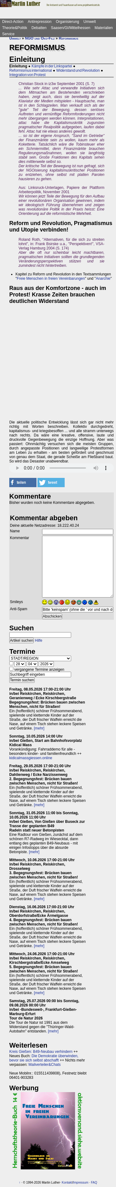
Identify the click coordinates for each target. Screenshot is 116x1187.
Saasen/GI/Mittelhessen (70, 28)
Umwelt (90, 21)
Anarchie (103, 278)
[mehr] (39, 728)
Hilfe (38, 640)
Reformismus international (30, 70)
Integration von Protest (27, 75)
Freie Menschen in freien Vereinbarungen (51, 278)
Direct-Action (13, 21)
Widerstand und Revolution (78, 70)
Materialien (104, 28)
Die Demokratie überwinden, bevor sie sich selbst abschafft (43, 1058)
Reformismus (68, 38)
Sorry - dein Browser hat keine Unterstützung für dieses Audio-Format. (61, 468)
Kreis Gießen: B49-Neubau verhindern (40, 1051)
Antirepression (40, 21)
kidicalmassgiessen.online (30, 758)
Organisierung (67, 21)
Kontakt (67, 1182)
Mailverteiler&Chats (44, 1064)
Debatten (39, 28)
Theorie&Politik (14, 28)
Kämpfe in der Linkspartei (52, 66)
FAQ (94, 1182)
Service (8, 34)
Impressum (80, 1182)
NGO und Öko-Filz (40, 38)
